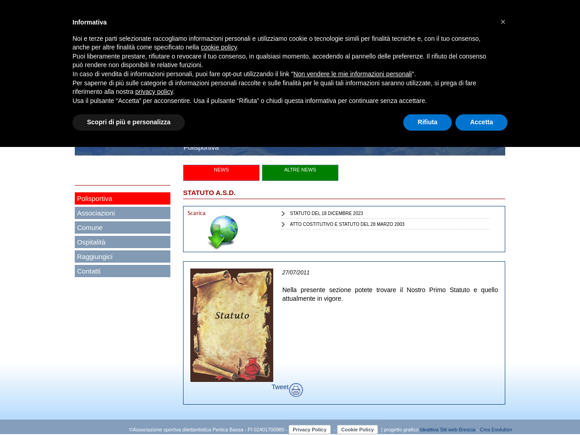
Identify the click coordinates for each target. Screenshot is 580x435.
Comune (90, 227)
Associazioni (96, 213)
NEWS (221, 169)
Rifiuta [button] (428, 122)
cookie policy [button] (219, 47)
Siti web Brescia (457, 429)
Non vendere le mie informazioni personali (352, 74)
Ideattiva (430, 429)
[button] (503, 22)
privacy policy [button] (154, 91)
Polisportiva (94, 198)
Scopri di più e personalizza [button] (128, 122)
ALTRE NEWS (300, 169)
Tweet (280, 387)
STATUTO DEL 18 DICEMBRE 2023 (326, 213)
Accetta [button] (481, 122)
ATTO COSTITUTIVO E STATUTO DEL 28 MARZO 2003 (347, 224)
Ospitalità (91, 242)
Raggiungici (94, 256)
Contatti (89, 271)
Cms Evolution (496, 429)
